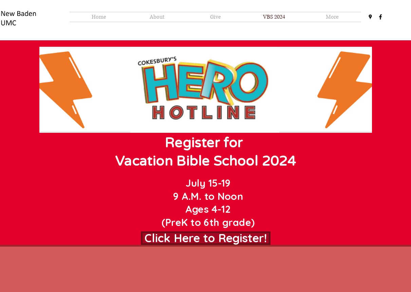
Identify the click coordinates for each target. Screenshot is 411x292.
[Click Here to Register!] (205, 238)
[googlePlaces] (370, 17)
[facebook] (380, 17)
